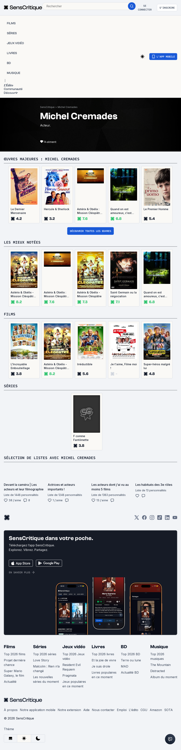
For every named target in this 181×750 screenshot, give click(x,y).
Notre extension (69, 710)
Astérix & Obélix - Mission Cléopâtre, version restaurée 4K (23, 294)
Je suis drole (101, 666)
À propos (11, 710)
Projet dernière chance (14, 662)
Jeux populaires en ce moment (74, 684)
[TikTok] (159, 518)
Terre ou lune (131, 660)
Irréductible (84, 364)
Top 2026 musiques (157, 656)
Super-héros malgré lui (157, 366)
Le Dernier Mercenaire (18, 211)
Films (9, 646)
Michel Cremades (68, 107)
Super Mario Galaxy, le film (14, 673)
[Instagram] (152, 518)
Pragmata (69, 675)
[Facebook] (144, 518)
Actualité (10, 682)
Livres (98, 646)
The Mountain (160, 665)
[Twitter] (136, 518)
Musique (159, 646)
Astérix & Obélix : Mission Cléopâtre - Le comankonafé (90, 211)
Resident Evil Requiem (71, 667)
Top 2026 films (14, 654)
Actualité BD (130, 672)
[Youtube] (175, 518)
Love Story (41, 660)
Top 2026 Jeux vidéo (73, 656)
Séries (39, 646)
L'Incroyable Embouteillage (20, 366)
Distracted (157, 671)
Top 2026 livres (103, 654)
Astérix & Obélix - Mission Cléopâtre (89, 294)
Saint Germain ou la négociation (123, 294)
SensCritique (47, 107)
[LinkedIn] (167, 518)
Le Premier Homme (156, 209)
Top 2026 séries (44, 654)
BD (124, 646)
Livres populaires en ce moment (104, 675)
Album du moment (163, 677)
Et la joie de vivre (104, 660)
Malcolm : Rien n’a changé (46, 668)
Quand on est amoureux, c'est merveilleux (121, 211)
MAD (124, 666)
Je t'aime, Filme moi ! (123, 366)
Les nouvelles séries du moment (46, 679)
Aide (86, 710)
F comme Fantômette (81, 437)
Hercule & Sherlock (56, 209)
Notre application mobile (37, 710)
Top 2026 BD (130, 654)
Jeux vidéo (73, 646)
